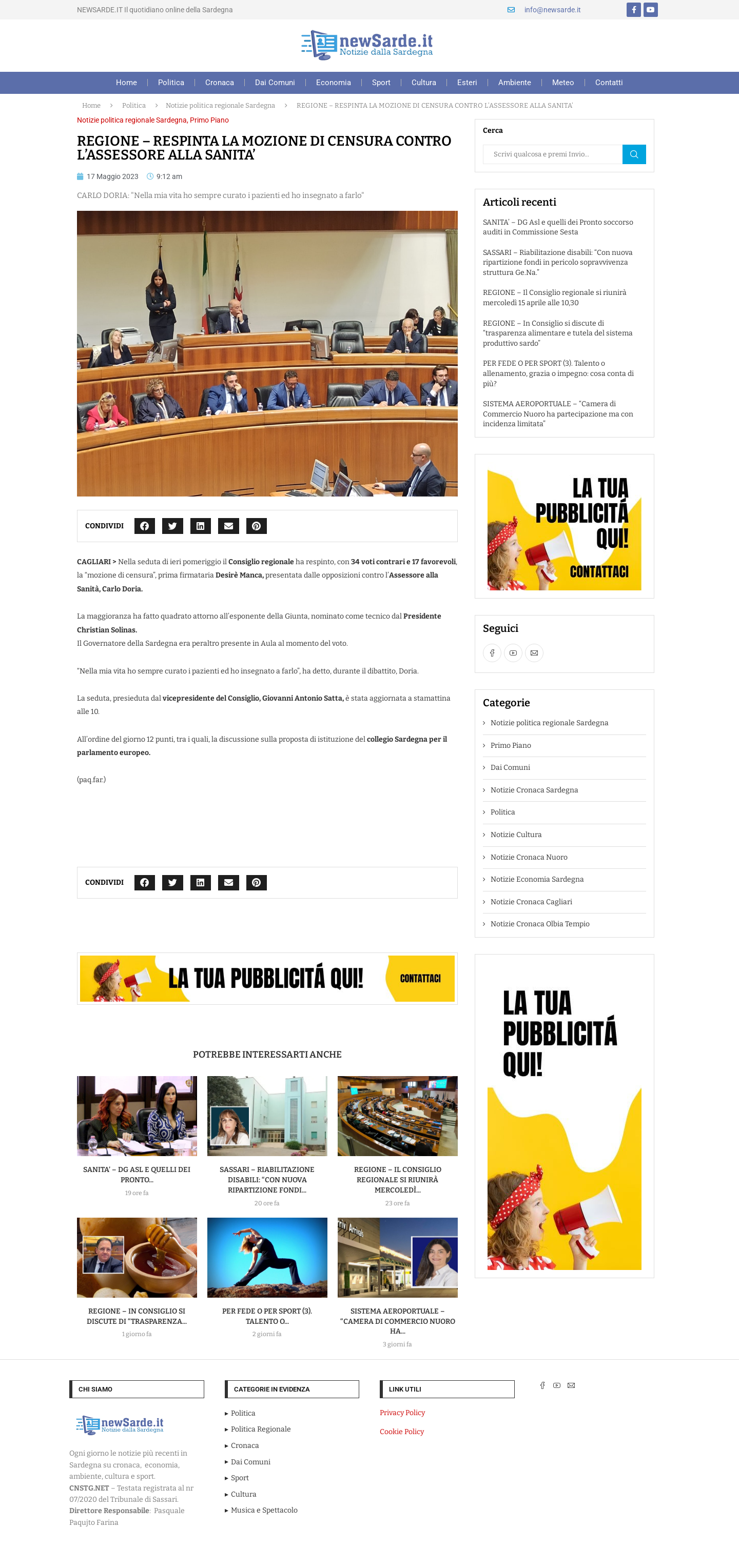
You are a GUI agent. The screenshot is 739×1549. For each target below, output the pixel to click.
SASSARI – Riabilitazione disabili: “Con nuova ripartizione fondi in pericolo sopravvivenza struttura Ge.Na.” (558, 262)
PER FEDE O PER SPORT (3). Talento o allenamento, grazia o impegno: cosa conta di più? (558, 373)
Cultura (424, 82)
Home (126, 82)
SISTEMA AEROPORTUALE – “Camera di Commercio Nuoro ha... (397, 1321)
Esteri (467, 82)
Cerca (634, 154)
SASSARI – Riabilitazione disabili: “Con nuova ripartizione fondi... (267, 1180)
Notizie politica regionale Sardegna (220, 105)
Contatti (609, 82)
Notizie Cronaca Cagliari (531, 902)
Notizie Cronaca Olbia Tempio (540, 924)
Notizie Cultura (516, 834)
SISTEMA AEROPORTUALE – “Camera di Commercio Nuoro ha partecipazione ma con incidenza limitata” (558, 414)
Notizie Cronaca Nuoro (529, 857)
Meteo (563, 82)
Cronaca (219, 82)
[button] (144, 526)
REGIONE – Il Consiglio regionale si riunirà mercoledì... (397, 1180)
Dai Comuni (275, 82)
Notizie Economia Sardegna (537, 879)
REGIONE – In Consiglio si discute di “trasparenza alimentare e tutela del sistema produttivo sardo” (558, 333)
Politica (171, 82)
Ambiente (514, 82)
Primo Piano (209, 120)
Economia (333, 82)
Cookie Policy (402, 1431)
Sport (381, 82)
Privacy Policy (402, 1412)
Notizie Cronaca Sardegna (534, 790)
